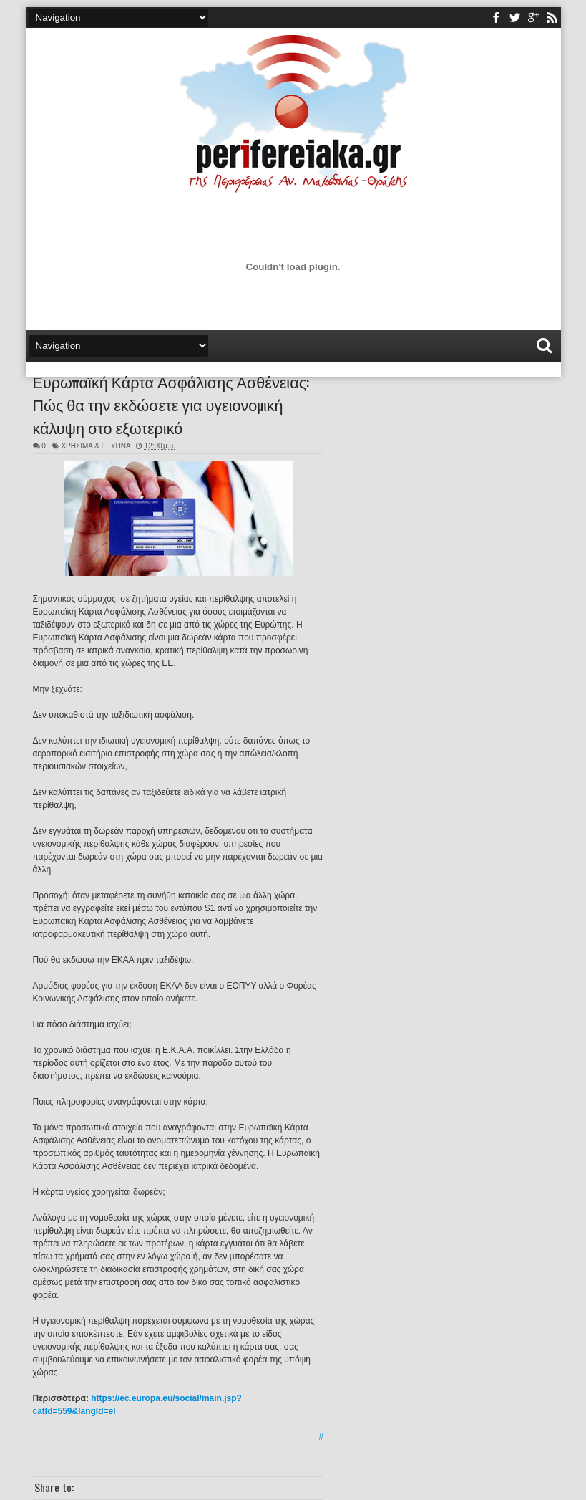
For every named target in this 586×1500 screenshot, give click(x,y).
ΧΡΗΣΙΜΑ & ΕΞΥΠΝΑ (95, 446)
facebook (496, 17)
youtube (533, 17)
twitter (514, 17)
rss (551, 17)
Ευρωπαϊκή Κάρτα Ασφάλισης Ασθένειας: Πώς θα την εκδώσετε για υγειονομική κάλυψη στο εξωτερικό (171, 404)
